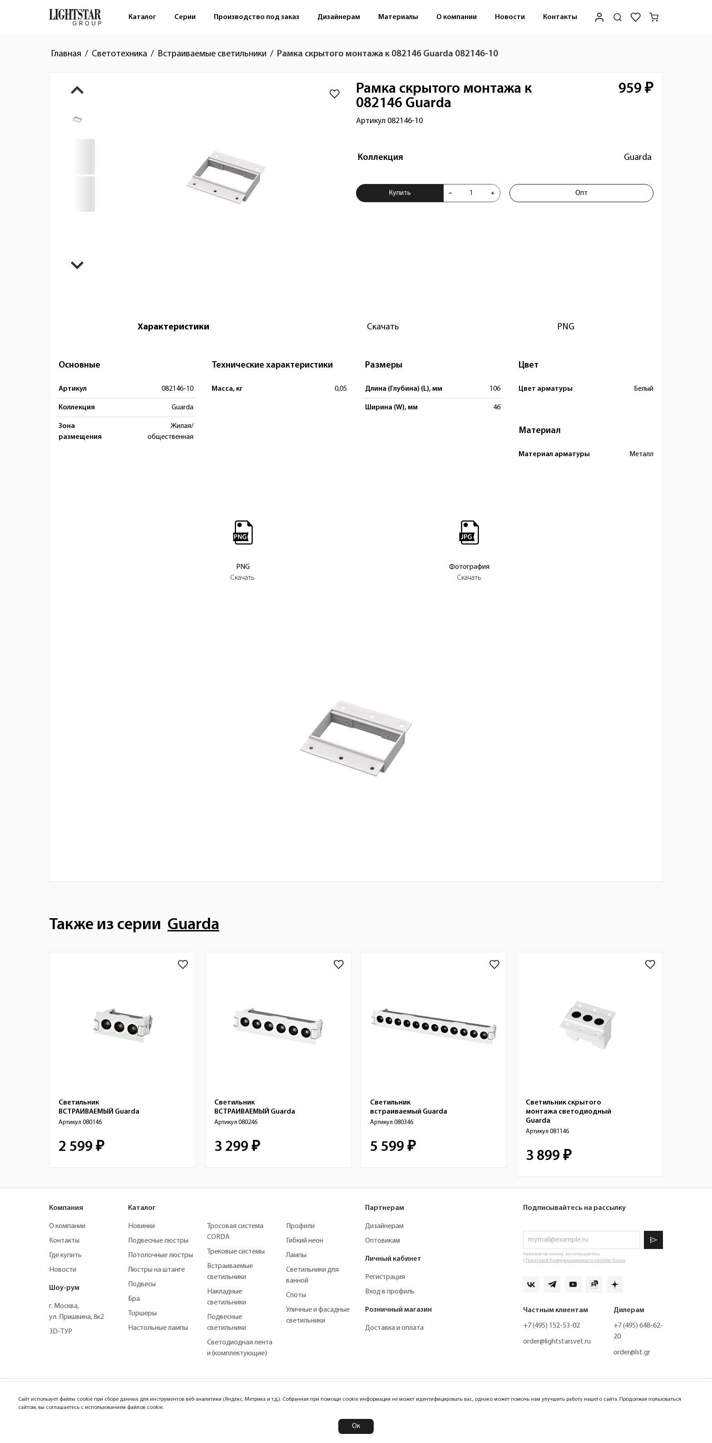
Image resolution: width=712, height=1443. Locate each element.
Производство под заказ (256, 17)
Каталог (142, 17)
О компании (456, 17)
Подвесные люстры (158, 1240)
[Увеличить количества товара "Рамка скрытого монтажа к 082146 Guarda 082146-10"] (492, 193)
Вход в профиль (390, 1291)
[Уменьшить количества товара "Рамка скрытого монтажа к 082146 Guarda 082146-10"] (450, 193)
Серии (185, 17)
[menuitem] (142, 17)
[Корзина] (654, 17)
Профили (300, 1226)
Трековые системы (236, 1251)
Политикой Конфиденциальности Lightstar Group (575, 1260)
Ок (356, 1426)
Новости (510, 17)
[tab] (173, 327)
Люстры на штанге (156, 1270)
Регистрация (385, 1277)
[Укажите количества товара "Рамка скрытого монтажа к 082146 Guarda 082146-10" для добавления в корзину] (471, 193)
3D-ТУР (60, 1331)
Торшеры (142, 1313)
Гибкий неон (304, 1240)
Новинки (141, 1226)
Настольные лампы (158, 1328)
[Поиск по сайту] (617, 17)
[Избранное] (636, 17)
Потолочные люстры (160, 1255)
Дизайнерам (338, 17)
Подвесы (142, 1284)
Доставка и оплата (394, 1328)
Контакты (560, 17)
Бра (134, 1299)
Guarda (638, 157)
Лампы (296, 1255)
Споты (296, 1295)
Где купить (65, 1255)
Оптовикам (382, 1240)
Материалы (398, 17)
